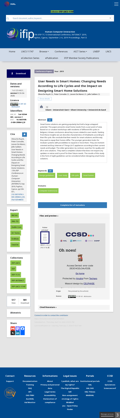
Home (12, 51)
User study (62, 175)
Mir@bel (70, 402)
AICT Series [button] (79, 51)
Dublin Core (16, 227)
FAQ (30, 388)
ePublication (51, 58)
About (50, 381)
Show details (45, 98)
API (29, 392)
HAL (90, 384)
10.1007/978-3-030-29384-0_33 (18, 120)
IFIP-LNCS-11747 (18, 286)
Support (10, 381)
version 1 (14, 93)
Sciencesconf (110, 388)
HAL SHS (90, 388)
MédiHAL (90, 395)
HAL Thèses (90, 392)
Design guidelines (46, 175)
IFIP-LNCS (16, 263)
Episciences (110, 384)
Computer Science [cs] (48, 191)
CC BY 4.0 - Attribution (83, 296)
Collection (62, 11)
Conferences (61, 51)
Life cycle (75, 175)
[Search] (8, 19)
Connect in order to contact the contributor (51, 315)
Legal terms (50, 392)
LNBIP (96, 51)
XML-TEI (15, 221)
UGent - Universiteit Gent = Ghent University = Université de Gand (75, 110)
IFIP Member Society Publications (81, 58)
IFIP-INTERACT (18, 280)
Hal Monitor (29, 402)
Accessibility (50, 395)
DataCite (15, 244)
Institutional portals (90, 381)
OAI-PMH (30, 395)
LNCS (108, 51)
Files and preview (49, 215)
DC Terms (16, 233)
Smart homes (88, 175)
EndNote (15, 239)
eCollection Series (30, 58)
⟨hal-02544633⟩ (17, 199)
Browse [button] (43, 51)
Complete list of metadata (72, 205)
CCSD (110, 381)
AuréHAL (30, 399)
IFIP (13, 269)
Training (30, 384)
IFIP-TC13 (16, 274)
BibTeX (15, 215)
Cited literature (48, 307)
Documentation (30, 381)
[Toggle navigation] (116, 4)
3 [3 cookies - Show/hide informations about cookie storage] (117, 415)
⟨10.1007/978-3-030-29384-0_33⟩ (18, 195)
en (50, 120)
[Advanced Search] (110, 18)
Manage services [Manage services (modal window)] (107, 415)
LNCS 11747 (27, 51)
